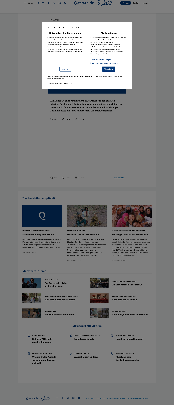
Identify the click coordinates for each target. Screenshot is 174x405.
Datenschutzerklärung (54, 49)
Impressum (68, 83)
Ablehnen (65, 69)
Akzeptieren (108, 69)
